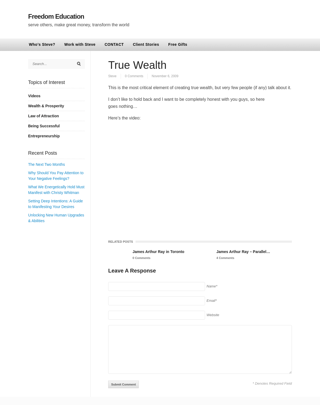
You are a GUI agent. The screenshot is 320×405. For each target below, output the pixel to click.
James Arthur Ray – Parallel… (243, 252)
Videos (34, 96)
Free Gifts (177, 44)
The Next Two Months (46, 164)
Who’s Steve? (42, 44)
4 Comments (225, 258)
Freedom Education (56, 16)
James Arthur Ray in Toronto (158, 252)
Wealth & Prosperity (46, 106)
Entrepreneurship (44, 136)
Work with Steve (79, 44)
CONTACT (114, 44)
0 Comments (134, 76)
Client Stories (146, 44)
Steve (112, 76)
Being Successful (44, 126)
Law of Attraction (43, 116)
